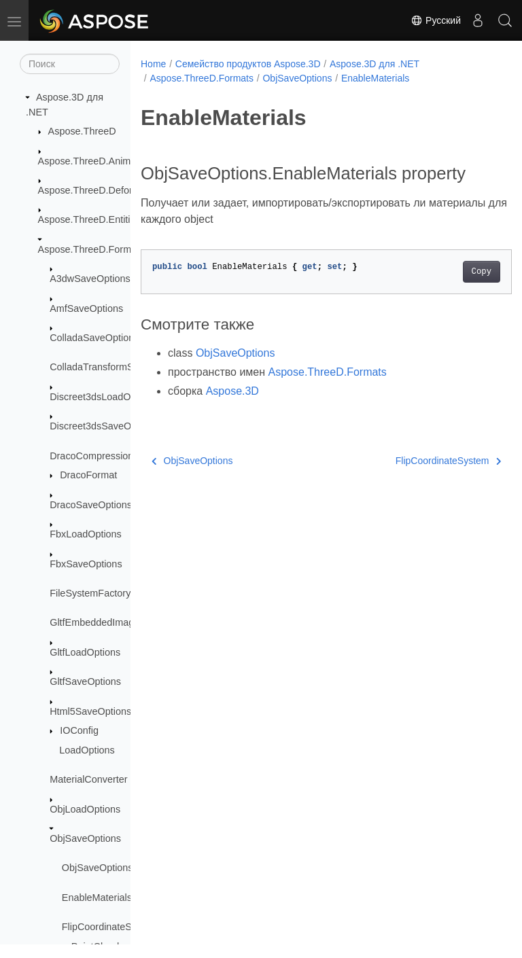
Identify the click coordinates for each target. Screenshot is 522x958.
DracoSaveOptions (91, 504)
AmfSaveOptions (86, 308)
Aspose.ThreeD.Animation (95, 161)
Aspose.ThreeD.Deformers (96, 190)
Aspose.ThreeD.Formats (91, 249)
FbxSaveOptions (86, 563)
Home (153, 63)
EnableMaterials (97, 897)
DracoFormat (88, 474)
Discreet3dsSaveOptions (103, 426)
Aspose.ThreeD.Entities (89, 219)
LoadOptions (87, 750)
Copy (455, 293)
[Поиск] (70, 64)
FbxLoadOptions (86, 534)
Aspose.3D (232, 412)
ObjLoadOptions (85, 809)
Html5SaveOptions (90, 711)
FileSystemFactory (90, 593)
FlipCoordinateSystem (110, 926)
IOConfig (79, 730)
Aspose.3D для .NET (374, 63)
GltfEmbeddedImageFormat (110, 622)
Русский (436, 20)
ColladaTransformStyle (99, 366)
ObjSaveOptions (85, 838)
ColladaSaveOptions (94, 337)
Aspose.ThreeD (82, 131)
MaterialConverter (88, 779)
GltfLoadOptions (85, 652)
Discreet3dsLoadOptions (103, 396)
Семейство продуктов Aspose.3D (248, 63)
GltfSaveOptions (85, 681)
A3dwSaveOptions (90, 278)
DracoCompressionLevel (103, 455)
